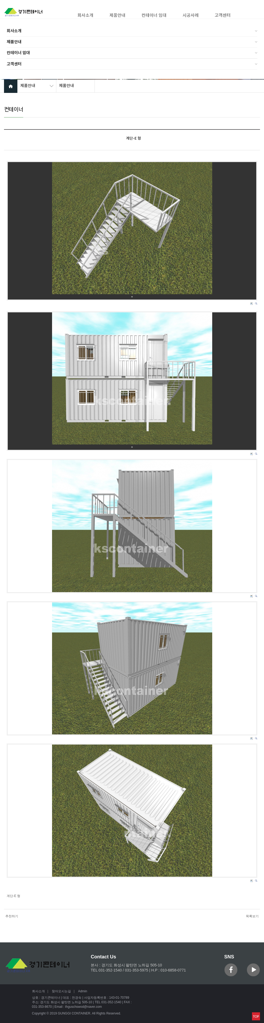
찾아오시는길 (61, 991)
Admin (82, 991)
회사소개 (14, 31)
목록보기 (252, 916)
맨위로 (256, 1016)
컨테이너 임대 (18, 52)
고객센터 (14, 64)
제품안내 (14, 42)
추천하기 (11, 916)
